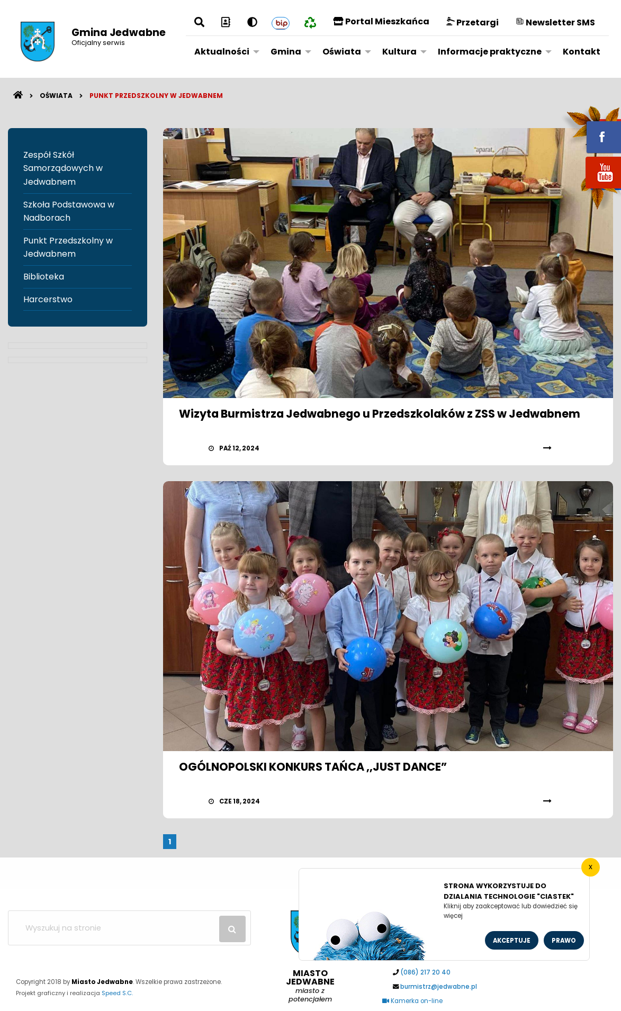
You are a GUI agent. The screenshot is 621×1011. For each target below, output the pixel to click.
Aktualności (221, 52)
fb (591, 130)
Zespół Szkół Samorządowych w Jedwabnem (63, 168)
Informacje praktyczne (490, 52)
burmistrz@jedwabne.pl (438, 986)
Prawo (564, 940)
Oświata (341, 52)
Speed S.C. (117, 993)
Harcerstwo (48, 299)
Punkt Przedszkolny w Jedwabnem (156, 95)
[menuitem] (224, 51)
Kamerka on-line (412, 1001)
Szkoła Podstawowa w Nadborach (68, 211)
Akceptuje (511, 940)
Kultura (399, 52)
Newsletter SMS (555, 22)
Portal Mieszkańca (381, 21)
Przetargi (472, 22)
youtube (591, 189)
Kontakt (581, 52)
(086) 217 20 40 (425, 972)
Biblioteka (43, 276)
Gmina (286, 52)
